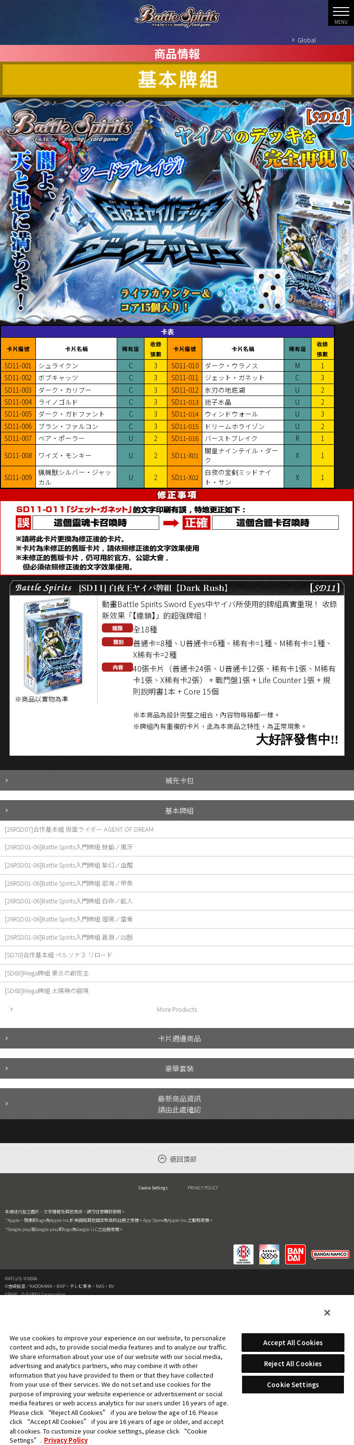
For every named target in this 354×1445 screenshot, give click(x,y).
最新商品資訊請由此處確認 (179, 1103)
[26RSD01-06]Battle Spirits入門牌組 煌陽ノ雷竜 (69, 918)
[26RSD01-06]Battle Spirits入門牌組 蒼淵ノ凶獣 (69, 937)
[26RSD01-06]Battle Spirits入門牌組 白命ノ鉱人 (69, 900)
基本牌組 (179, 810)
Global (307, 39)
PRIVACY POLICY (203, 1187)
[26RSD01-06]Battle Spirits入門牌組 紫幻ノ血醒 (69, 864)
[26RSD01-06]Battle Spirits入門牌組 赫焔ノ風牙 (69, 846)
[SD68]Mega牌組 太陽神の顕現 (47, 990)
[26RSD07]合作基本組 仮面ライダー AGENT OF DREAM (79, 829)
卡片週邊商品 (179, 1038)
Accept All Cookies (293, 1342)
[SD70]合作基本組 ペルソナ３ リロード (59, 954)
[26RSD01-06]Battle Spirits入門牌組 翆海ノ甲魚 (69, 883)
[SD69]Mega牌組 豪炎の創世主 (47, 972)
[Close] (327, 1312)
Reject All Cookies (293, 1363)
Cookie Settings (153, 1187)
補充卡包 (179, 780)
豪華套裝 (179, 1068)
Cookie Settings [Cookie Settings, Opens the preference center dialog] (293, 1384)
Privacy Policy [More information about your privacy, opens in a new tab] (66, 1440)
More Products (177, 1009)
